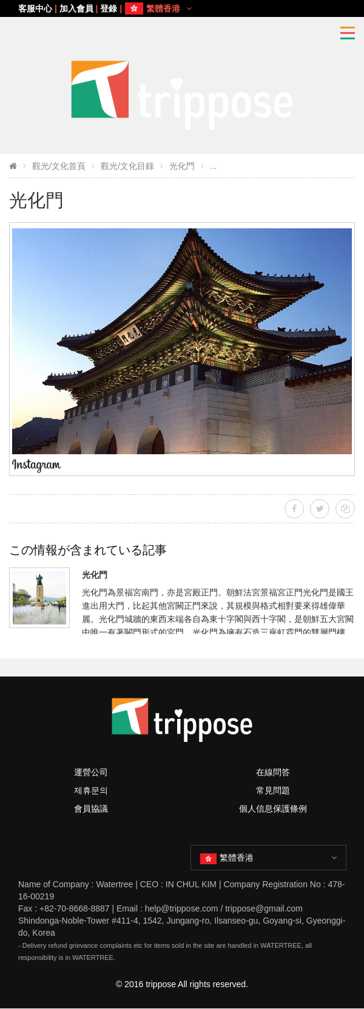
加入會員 (76, 8)
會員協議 (91, 808)
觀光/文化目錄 (127, 166)
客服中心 (35, 8)
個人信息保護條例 (273, 808)
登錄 (108, 8)
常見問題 (273, 790)
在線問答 (273, 772)
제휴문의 (91, 790)
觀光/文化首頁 (59, 166)
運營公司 (91, 772)
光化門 (182, 166)
